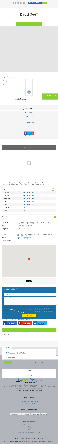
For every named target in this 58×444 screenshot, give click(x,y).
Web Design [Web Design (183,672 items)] (26, 414)
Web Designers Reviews (30, 404)
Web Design (29, 116)
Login (7, 348)
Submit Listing (30, 438)
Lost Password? (40, 362)
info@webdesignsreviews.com (31, 432)
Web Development (29, 122)
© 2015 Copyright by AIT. (11, 441)
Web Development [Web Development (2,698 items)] (35, 414)
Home (26, 112)
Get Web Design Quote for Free (30, 401)
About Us (40, 438)
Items (31, 112)
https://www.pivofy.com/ (24, 237)
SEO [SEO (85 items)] (21, 414)
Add (44, 3)
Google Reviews (29, 330)
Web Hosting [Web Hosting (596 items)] (44, 414)
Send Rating (29, 315)
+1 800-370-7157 (22, 228)
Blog (22, 438)
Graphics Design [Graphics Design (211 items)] (14, 414)
